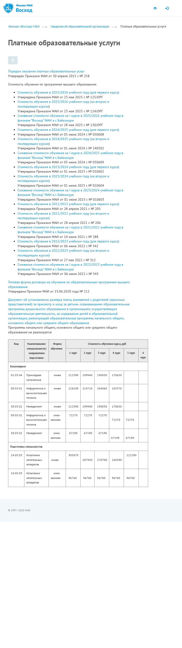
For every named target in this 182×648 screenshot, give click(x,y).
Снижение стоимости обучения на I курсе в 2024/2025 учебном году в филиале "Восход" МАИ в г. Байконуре (70, 155)
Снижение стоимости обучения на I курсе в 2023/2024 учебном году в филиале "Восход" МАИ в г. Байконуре (70, 192)
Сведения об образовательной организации (80, 26)
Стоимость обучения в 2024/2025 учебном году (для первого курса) (68, 130)
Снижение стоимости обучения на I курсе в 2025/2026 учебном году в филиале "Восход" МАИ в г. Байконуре (70, 118)
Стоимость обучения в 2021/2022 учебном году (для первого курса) (68, 204)
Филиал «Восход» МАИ (24, 26)
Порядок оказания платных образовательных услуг (46, 71)
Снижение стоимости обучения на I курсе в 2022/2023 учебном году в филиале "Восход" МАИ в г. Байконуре (70, 266)
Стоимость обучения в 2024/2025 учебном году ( (54, 139)
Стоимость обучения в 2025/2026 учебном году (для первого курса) (68, 92)
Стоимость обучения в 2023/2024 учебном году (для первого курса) (68, 167)
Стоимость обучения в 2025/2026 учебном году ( (54, 101)
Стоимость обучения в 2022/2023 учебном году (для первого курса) (68, 241)
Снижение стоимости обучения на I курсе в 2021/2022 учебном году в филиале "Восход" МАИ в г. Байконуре (70, 229)
